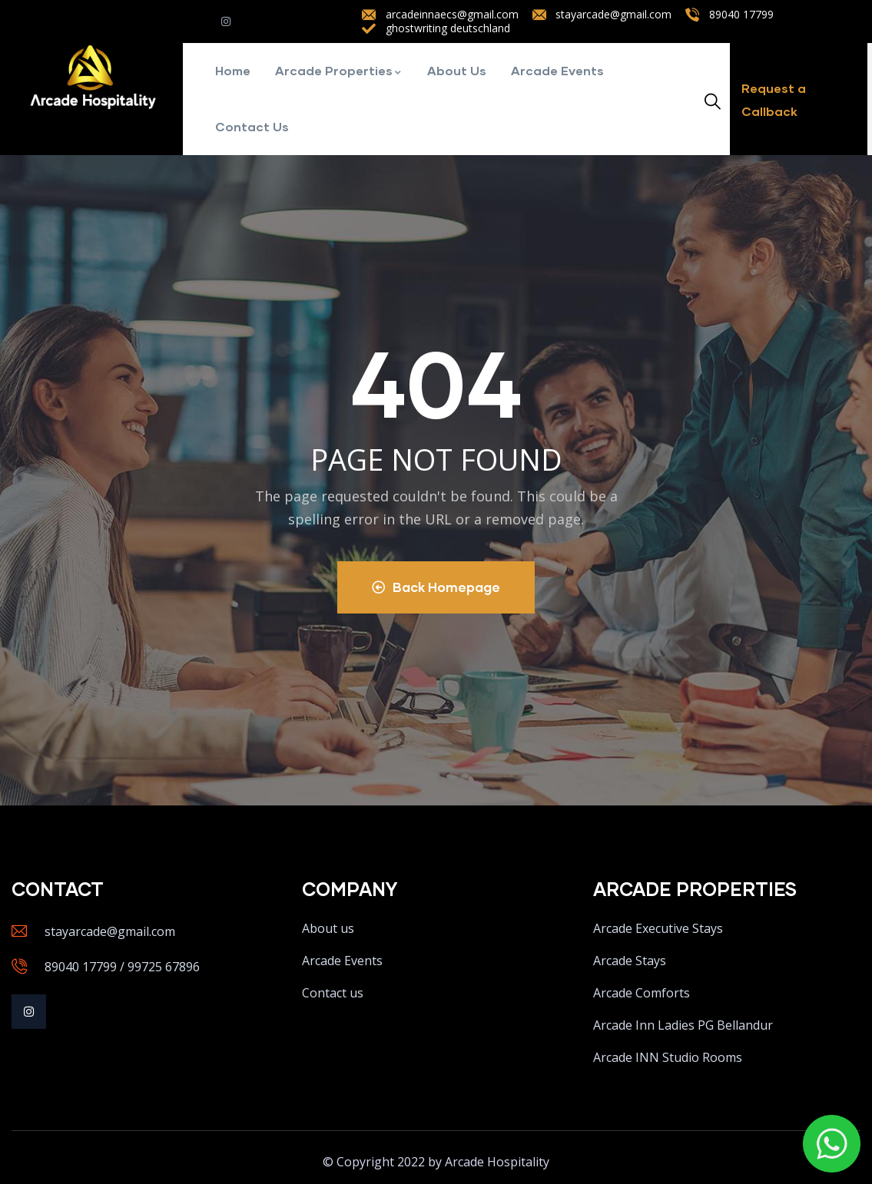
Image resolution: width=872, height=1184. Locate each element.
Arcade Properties (339, 70)
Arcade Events (557, 70)
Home (232, 70)
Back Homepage (436, 587)
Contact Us (252, 126)
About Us (456, 70)
